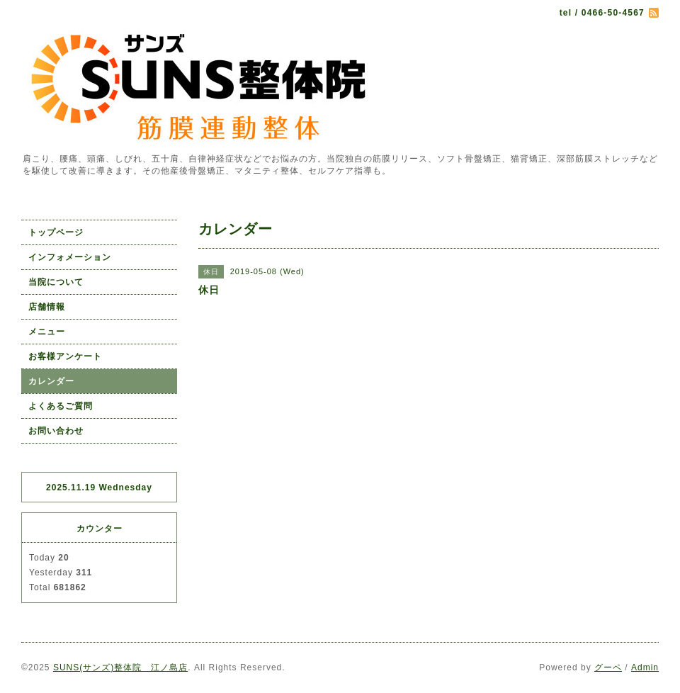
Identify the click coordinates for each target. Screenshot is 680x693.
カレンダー (51, 381)
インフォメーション (69, 257)
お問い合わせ (56, 431)
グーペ (608, 667)
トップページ (56, 232)
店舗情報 (46, 307)
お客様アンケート (65, 356)
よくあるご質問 (60, 406)
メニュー (46, 332)
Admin (645, 667)
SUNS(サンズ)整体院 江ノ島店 (120, 667)
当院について (56, 282)
